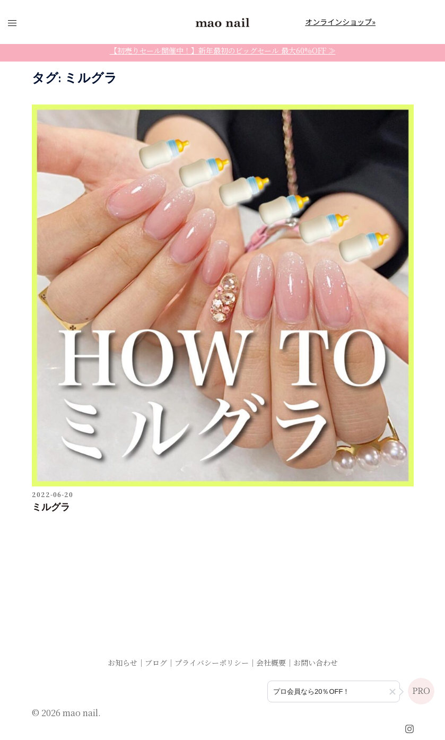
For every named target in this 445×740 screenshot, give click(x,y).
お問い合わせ (315, 662)
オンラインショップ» (340, 21)
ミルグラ (51, 508)
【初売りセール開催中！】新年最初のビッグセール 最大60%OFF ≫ (223, 50)
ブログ (156, 662)
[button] (392, 691)
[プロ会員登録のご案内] (333, 691)
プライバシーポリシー (211, 662)
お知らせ (122, 662)
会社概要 (271, 662)
